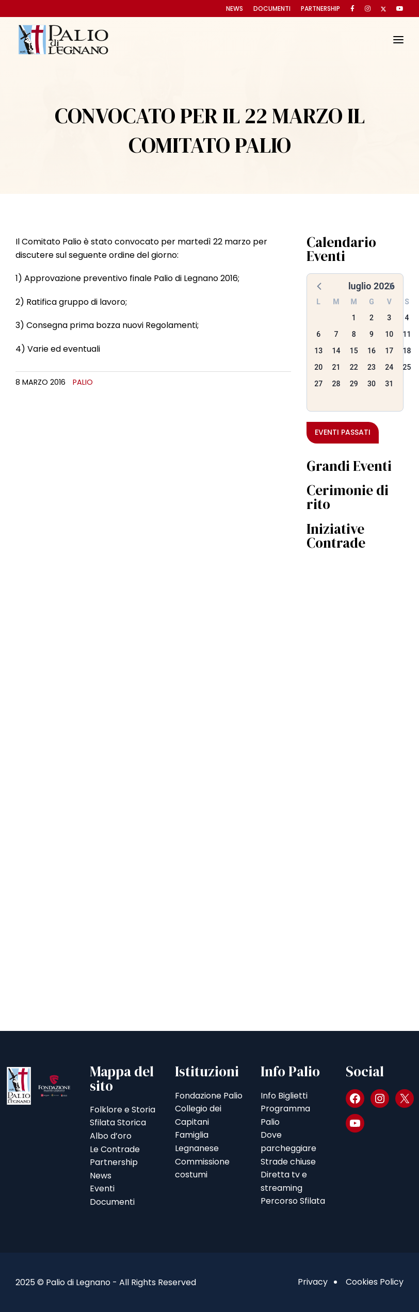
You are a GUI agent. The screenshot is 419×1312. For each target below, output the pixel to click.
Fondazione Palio (209, 1096)
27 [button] (318, 384)
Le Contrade (115, 1149)
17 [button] (389, 351)
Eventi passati (342, 432)
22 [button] (354, 367)
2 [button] (371, 318)
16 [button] (371, 351)
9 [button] (371, 334)
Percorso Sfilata (293, 1201)
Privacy (313, 1282)
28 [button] (336, 384)
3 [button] (389, 318)
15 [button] (354, 351)
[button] (320, 285)
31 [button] (389, 384)
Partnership (320, 8)
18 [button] (407, 351)
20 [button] (318, 367)
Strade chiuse (288, 1162)
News (234, 8)
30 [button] (371, 384)
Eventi (102, 1188)
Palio (83, 382)
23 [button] (371, 367)
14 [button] (336, 351)
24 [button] (389, 367)
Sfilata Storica (118, 1122)
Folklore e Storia (122, 1110)
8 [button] (354, 334)
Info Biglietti (284, 1096)
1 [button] (354, 318)
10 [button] (389, 334)
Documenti (272, 8)
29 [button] (354, 384)
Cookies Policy (375, 1282)
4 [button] (407, 318)
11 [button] (407, 334)
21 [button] (336, 367)
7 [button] (336, 334)
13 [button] (318, 351)
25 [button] (407, 367)
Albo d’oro (111, 1136)
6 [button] (318, 334)
